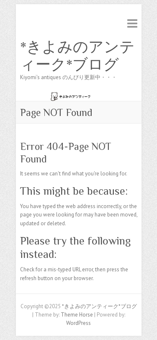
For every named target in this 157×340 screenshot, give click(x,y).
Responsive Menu (132, 23)
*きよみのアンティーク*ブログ (77, 56)
